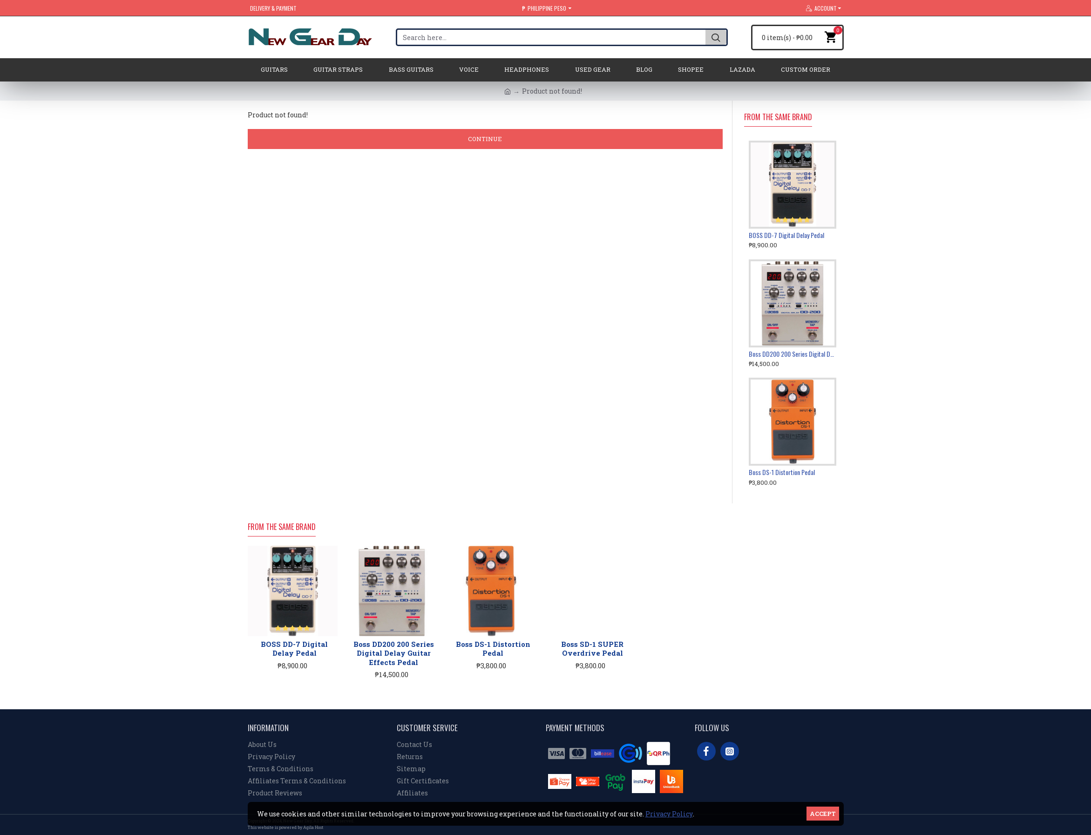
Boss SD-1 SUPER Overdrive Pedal (592, 649)
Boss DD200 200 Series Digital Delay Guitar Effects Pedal (793, 354)
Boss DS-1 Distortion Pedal (782, 472)
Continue (485, 139)
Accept (823, 813)
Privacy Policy (669, 813)
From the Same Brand (778, 117)
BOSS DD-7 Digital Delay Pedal (786, 235)
